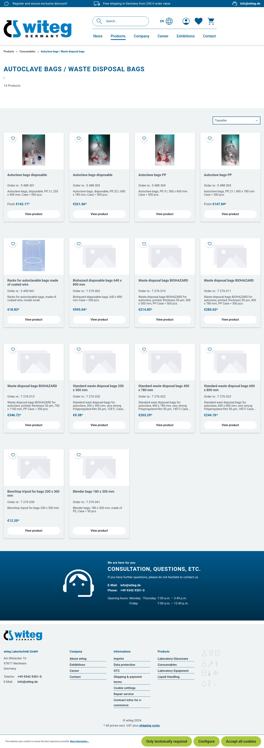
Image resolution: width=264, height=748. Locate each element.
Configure (206, 741)
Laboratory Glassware (173, 658)
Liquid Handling (169, 677)
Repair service (124, 694)
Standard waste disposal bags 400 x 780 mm (163, 388)
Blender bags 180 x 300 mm (93, 491)
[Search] (100, 21)
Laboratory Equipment (173, 671)
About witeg (78, 658)
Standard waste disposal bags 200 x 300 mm (98, 388)
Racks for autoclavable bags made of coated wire (32, 282)
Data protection (124, 664)
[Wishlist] (198, 21)
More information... (79, 741)
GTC (117, 671)
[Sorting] (236, 120)
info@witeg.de (250, 3)
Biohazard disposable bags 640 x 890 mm (97, 282)
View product (33, 214)
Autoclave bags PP (152, 175)
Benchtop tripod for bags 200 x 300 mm (33, 493)
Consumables (167, 664)
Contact (75, 677)
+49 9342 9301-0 (132, 590)
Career (74, 671)
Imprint (119, 658)
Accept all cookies (241, 741)
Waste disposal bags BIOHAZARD (163, 280)
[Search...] (124, 21)
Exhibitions (77, 664)
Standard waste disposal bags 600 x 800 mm (229, 388)
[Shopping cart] (211, 21)
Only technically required (166, 741)
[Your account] (186, 21)
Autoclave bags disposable (27, 175)
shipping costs (149, 725)
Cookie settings (124, 688)
